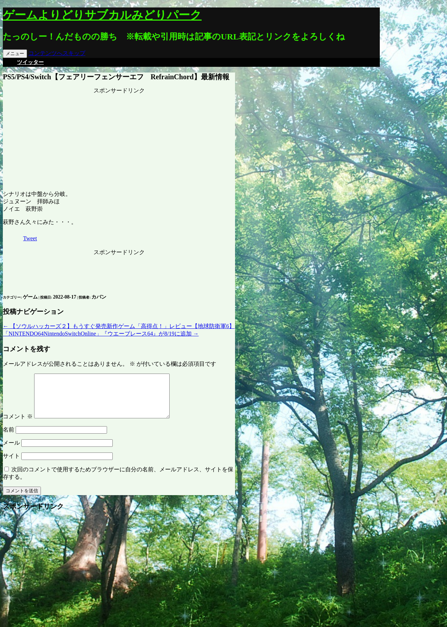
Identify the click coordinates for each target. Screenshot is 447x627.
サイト (11, 464)
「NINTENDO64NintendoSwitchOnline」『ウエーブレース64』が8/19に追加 (101, 334)
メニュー (15, 53)
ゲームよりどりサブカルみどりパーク (102, 15)
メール (11, 451)
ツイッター (30, 62)
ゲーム (30, 297)
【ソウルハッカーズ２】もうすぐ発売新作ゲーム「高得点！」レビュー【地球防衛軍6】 (119, 326)
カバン (98, 297)
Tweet (30, 238)
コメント (18, 425)
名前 (8, 438)
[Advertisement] (119, 139)
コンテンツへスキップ (56, 53)
